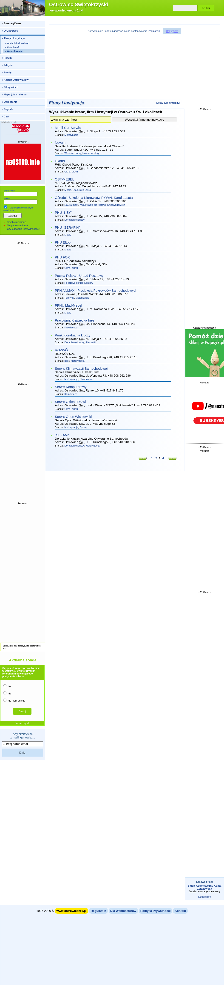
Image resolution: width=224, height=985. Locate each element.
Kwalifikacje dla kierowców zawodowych (102, 204)
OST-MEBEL (64, 179)
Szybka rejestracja (16, 222)
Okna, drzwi (71, 171)
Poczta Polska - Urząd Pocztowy (79, 275)
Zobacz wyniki (22, 723)
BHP (66, 360)
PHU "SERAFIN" (67, 227)
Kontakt (180, 911)
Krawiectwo (70, 327)
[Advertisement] (22, 313)
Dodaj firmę (204, 896)
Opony (83, 427)
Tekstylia (69, 297)
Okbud (60, 161)
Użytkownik (9, 191)
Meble (67, 190)
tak (7, 686)
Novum (60, 142)
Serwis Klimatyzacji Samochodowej (81, 368)
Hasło (7, 198)
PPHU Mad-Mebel (68, 305)
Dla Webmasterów (123, 911)
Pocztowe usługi (73, 282)
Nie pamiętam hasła (17, 225)
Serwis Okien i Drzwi (70, 402)
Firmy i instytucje (66, 102)
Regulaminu (155, 31)
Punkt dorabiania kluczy (73, 335)
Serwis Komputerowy (71, 387)
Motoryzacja (71, 134)
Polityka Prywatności (155, 911)
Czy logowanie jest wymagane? (23, 229)
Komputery (70, 394)
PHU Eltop (63, 242)
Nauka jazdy (71, 204)
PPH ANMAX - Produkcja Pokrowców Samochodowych (96, 290)
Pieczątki (91, 342)
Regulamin (98, 911)
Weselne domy (72, 153)
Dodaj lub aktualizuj (168, 102)
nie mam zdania (14, 700)
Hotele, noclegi (90, 153)
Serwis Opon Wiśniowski (73, 417)
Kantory (88, 282)
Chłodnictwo (86, 379)
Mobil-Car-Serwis (68, 128)
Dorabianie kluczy (74, 219)
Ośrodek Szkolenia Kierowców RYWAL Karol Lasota (94, 198)
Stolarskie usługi (82, 190)
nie (7, 693)
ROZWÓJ (62, 350)
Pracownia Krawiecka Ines (74, 320)
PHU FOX (62, 257)
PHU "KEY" (63, 212)
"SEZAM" (62, 435)
